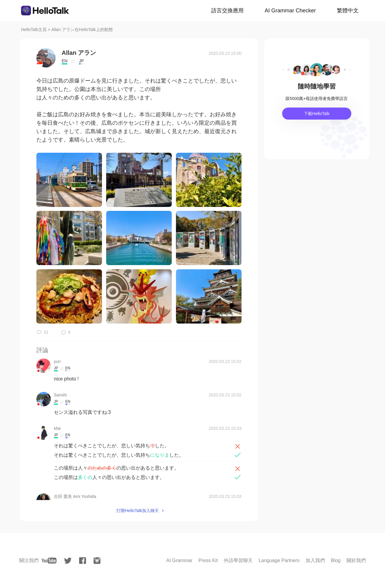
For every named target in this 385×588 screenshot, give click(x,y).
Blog (335, 560)
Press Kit (208, 560)
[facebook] (82, 560)
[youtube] (49, 561)
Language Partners (279, 560)
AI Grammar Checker (290, 11)
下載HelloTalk (316, 113)
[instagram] (97, 560)
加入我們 (315, 560)
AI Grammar (179, 560)
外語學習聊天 (238, 560)
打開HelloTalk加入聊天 (137, 510)
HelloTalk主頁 (34, 29)
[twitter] (68, 561)
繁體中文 (348, 11)
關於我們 (356, 560)
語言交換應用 (227, 11)
